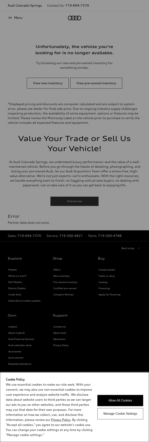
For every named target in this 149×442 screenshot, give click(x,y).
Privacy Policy (60, 420)
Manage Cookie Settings (120, 413)
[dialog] (74, 407)
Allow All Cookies (120, 400)
